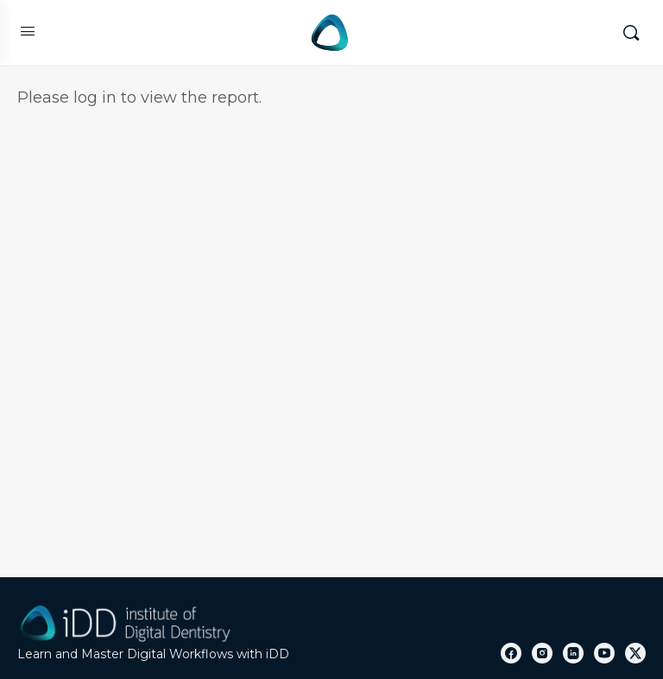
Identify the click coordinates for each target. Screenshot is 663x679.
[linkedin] (573, 653)
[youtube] (604, 653)
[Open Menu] (27, 31)
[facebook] (511, 653)
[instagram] (542, 653)
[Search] (631, 33)
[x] (635, 653)
